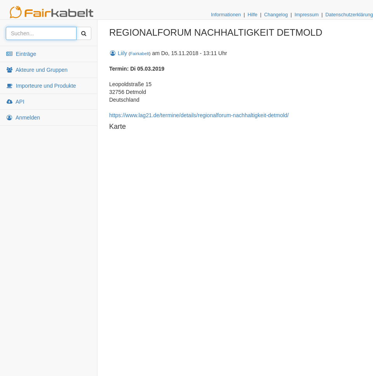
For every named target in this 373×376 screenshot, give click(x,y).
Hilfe (252, 14)
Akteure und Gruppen (37, 70)
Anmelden (23, 117)
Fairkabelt (139, 53)
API (15, 102)
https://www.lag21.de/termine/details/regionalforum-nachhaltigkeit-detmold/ (199, 115)
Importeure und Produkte (41, 86)
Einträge (21, 54)
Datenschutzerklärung (349, 14)
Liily (118, 53)
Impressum (307, 14)
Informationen (226, 14)
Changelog (276, 14)
